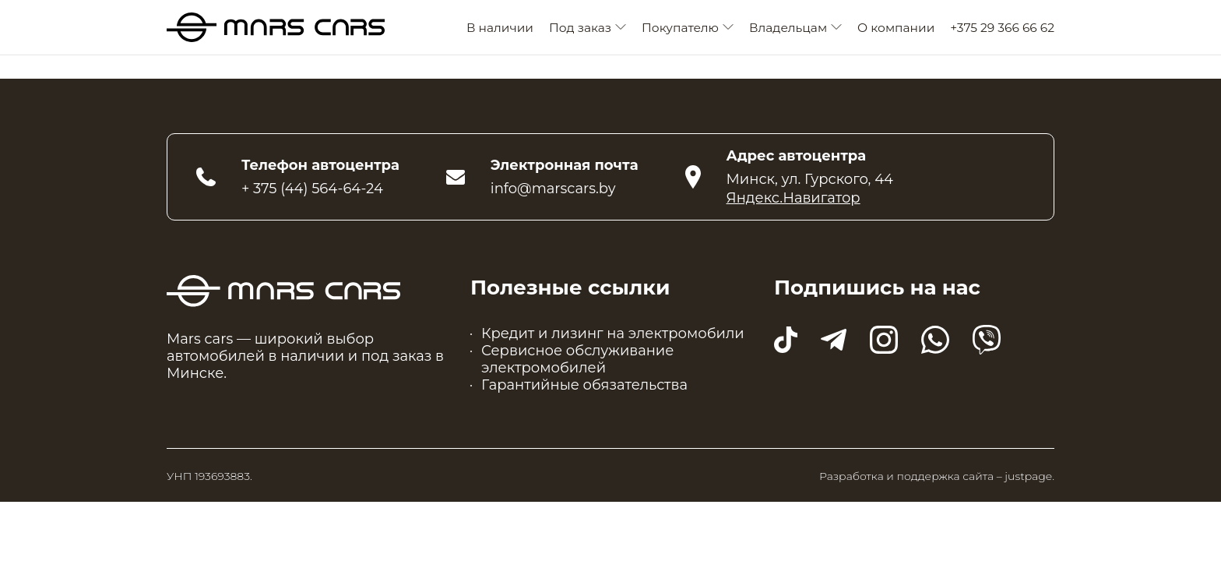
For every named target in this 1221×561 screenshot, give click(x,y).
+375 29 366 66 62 (1002, 27)
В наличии (499, 27)
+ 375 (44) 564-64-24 (312, 188)
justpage (1028, 476)
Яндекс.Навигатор (793, 197)
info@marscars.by (553, 188)
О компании (895, 27)
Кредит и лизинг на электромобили (612, 333)
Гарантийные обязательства (584, 384)
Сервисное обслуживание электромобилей (577, 359)
